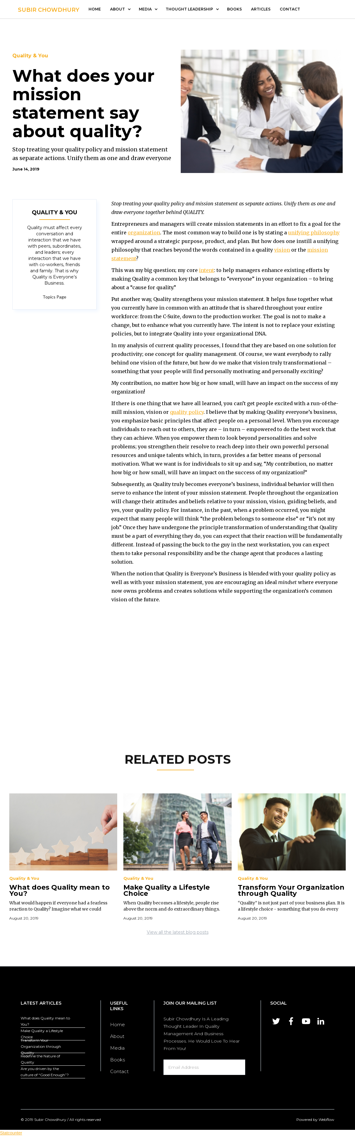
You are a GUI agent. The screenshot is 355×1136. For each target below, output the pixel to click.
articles (260, 9)
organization (144, 232)
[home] (48, 8)
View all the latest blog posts (177, 932)
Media (117, 1048)
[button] (119, 9)
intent (206, 270)
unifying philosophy (314, 232)
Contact (119, 1071)
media (145, 9)
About (117, 1036)
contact (290, 9)
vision (282, 250)
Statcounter (11, 1132)
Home (95, 9)
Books (234, 9)
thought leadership (189, 9)
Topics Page (54, 296)
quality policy (187, 412)
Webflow (326, 1119)
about (117, 9)
